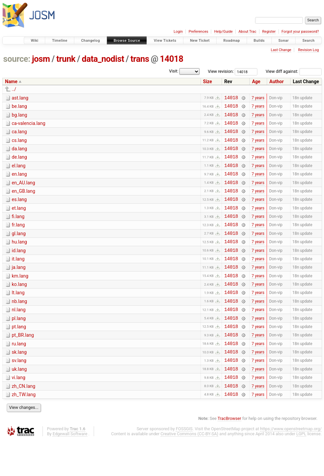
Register (268, 31)
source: (16, 59)
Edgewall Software (70, 469)
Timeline (59, 40)
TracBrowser (229, 454)
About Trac (247, 31)
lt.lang (18, 315)
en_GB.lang (23, 202)
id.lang (19, 268)
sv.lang (19, 391)
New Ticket (200, 40)
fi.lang (18, 230)
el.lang (18, 173)
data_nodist (103, 59)
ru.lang (19, 372)
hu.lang (19, 259)
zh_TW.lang (23, 429)
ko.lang (19, 306)
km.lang (20, 297)
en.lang (19, 183)
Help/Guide (223, 31)
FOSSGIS (184, 464)
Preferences (198, 31)
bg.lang (19, 117)
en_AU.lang (23, 192)
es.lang (19, 211)
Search (308, 40)
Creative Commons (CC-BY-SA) (190, 469)
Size (207, 81)
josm (41, 59)
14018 (171, 59)
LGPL (301, 469)
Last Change (281, 50)
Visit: (173, 70)
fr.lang (18, 240)
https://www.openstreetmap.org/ (291, 464)
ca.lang (19, 135)
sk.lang (19, 382)
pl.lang (19, 344)
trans (140, 59)
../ (14, 89)
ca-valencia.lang (28, 126)
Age (256, 81)
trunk (65, 59)
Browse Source (127, 40)
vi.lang (18, 410)
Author (276, 81)
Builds (259, 40)
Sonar (283, 40)
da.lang (19, 154)
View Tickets (165, 40)
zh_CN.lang (23, 420)
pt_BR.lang (23, 363)
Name (11, 81)
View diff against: (294, 71)
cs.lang (19, 145)
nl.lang (18, 334)
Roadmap (231, 40)
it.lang (18, 278)
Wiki (34, 40)
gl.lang (19, 249)
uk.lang (19, 401)
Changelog (90, 40)
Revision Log (308, 50)
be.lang (19, 107)
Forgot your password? (300, 31)
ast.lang (20, 98)
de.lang (19, 164)
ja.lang (18, 287)
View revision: (221, 71)
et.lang (19, 221)
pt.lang (19, 353)
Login (178, 31)
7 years (258, 98)
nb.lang (19, 325)
